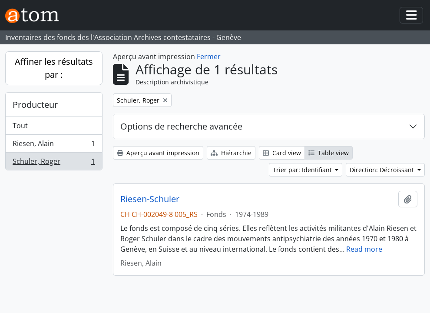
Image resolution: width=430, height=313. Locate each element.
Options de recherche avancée (181, 126)
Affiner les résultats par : (54, 68)
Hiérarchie (231, 153)
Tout (20, 125)
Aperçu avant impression (158, 153)
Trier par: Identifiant (303, 170)
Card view (282, 153)
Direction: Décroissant (383, 170)
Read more (364, 249)
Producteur (35, 104)
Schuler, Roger (53, 163)
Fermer (209, 56)
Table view (328, 153)
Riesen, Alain (53, 145)
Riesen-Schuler (149, 199)
